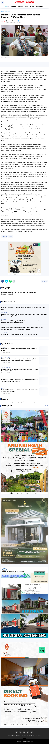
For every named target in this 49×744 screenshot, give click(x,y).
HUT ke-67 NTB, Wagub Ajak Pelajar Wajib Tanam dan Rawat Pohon (19, 349)
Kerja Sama (38, 735)
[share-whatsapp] (10, 281)
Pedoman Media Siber (28, 735)
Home (2, 11)
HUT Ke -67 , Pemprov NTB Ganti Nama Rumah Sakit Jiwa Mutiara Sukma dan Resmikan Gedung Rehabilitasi (24, 315)
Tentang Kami (11, 735)
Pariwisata (20, 6)
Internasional (39, 6)
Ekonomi (13, 6)
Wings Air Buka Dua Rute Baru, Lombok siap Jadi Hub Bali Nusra (20, 334)
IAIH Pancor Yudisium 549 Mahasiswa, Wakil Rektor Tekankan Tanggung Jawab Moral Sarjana (19, 380)
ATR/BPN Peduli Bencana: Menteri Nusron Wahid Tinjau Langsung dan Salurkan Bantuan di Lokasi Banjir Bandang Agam (22, 328)
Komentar (44, 281)
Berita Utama (6, 357)
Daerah (4, 388)
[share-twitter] (6, 281)
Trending (6, 6)
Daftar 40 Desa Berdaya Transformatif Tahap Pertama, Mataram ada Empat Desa (23, 308)
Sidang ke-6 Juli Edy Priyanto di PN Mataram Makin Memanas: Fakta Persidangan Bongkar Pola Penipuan (21, 321)
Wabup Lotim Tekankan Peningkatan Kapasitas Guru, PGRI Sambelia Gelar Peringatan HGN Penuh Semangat (18, 359)
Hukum (32, 6)
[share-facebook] (2, 281)
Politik (26, 6)
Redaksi (18, 735)
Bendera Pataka (6, 367)
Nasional (4, 236)
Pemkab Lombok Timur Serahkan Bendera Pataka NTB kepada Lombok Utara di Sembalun (19, 370)
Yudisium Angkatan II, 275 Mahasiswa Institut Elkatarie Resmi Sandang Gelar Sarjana (19, 390)
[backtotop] (24, 739)
